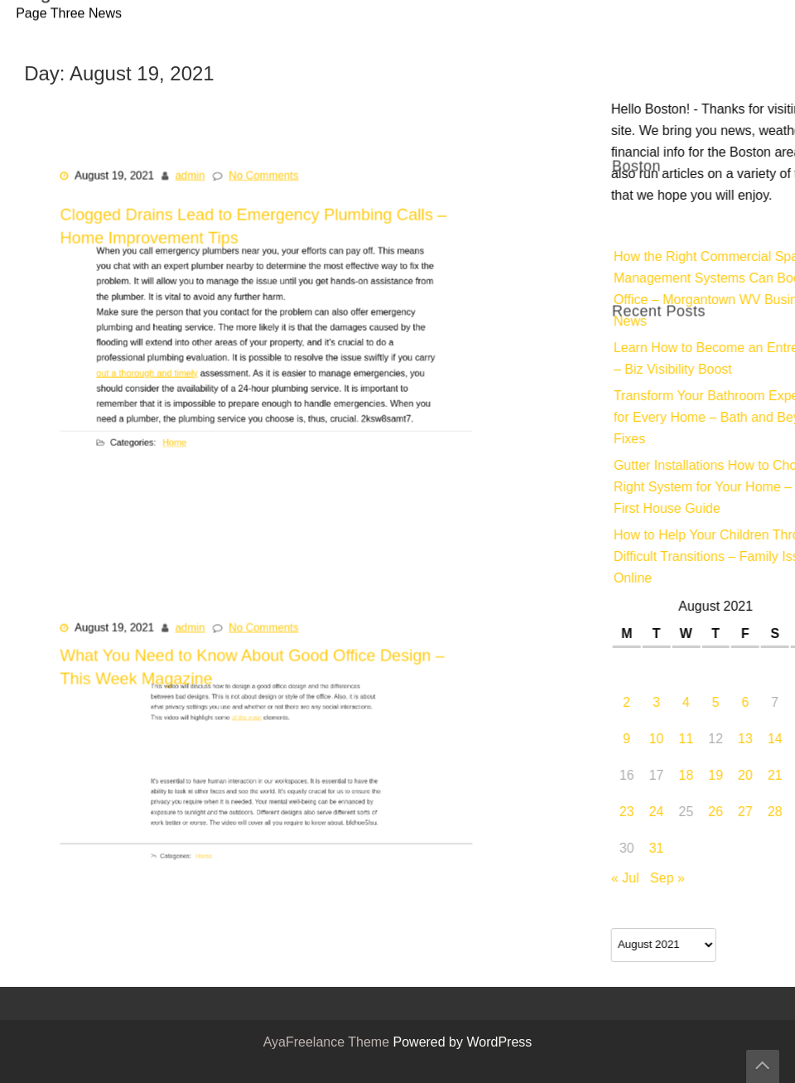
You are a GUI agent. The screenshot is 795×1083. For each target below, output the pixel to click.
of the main (252, 717)
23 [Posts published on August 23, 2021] (775, 813)
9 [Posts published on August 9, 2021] (774, 740)
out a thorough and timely (167, 366)
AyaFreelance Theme (328, 1043)
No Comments (264, 189)
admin (196, 189)
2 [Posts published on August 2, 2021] (774, 703)
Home (190, 432)
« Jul (773, 879)
